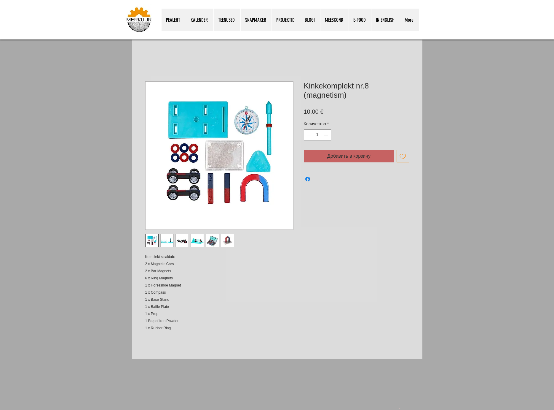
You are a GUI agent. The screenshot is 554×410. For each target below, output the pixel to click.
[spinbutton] (317, 135)
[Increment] (326, 135)
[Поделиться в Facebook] (307, 179)
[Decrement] (308, 135)
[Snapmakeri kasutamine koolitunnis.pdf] (399, 408)
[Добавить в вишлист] (403, 156)
